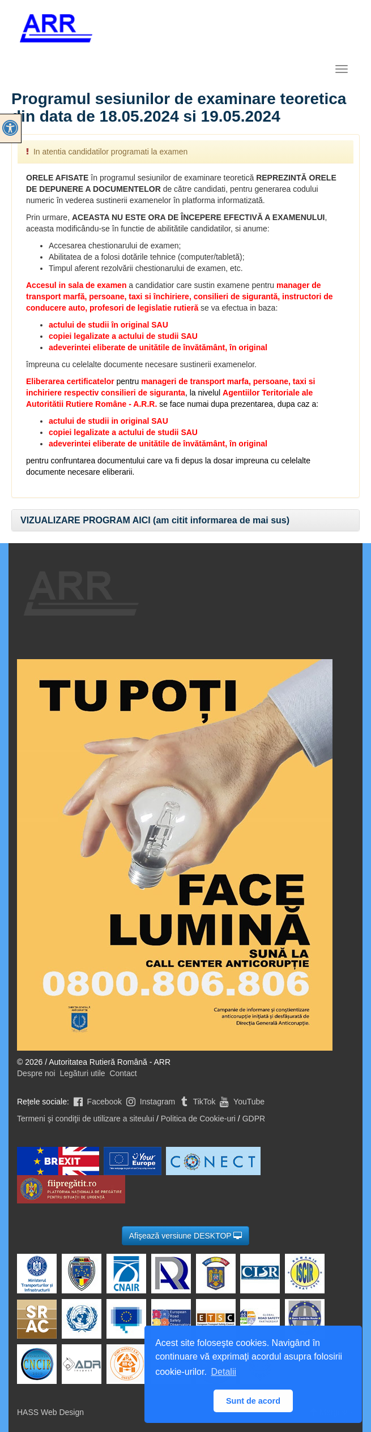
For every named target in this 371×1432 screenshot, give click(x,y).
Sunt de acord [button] (253, 1400)
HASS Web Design (50, 1412)
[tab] (185, 520)
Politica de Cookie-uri (198, 1118)
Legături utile (82, 1073)
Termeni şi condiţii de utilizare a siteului (85, 1118)
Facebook (96, 1101)
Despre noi (36, 1073)
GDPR (253, 1118)
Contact (123, 1073)
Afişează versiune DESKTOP (185, 1235)
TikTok (196, 1101)
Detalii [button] (223, 1372)
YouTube (241, 1101)
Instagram (149, 1101)
